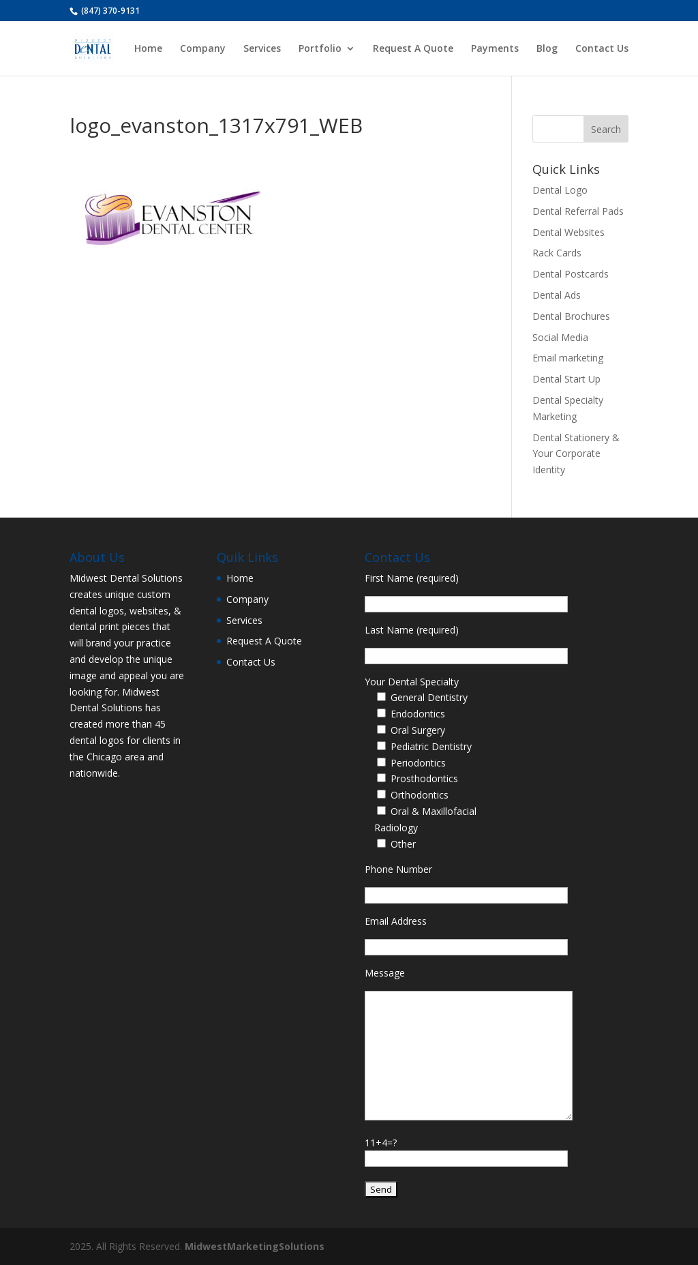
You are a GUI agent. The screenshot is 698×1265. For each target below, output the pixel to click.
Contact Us (601, 49)
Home (148, 49)
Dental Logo (560, 189)
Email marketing (567, 357)
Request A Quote (413, 49)
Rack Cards (556, 252)
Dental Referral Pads (578, 211)
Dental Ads (556, 294)
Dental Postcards (570, 273)
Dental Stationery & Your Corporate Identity (576, 454)
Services (262, 49)
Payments (495, 49)
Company (203, 49)
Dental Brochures (571, 316)
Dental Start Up (566, 378)
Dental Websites (568, 232)
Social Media (560, 337)
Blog (547, 49)
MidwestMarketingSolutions (254, 1246)
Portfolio (320, 49)
